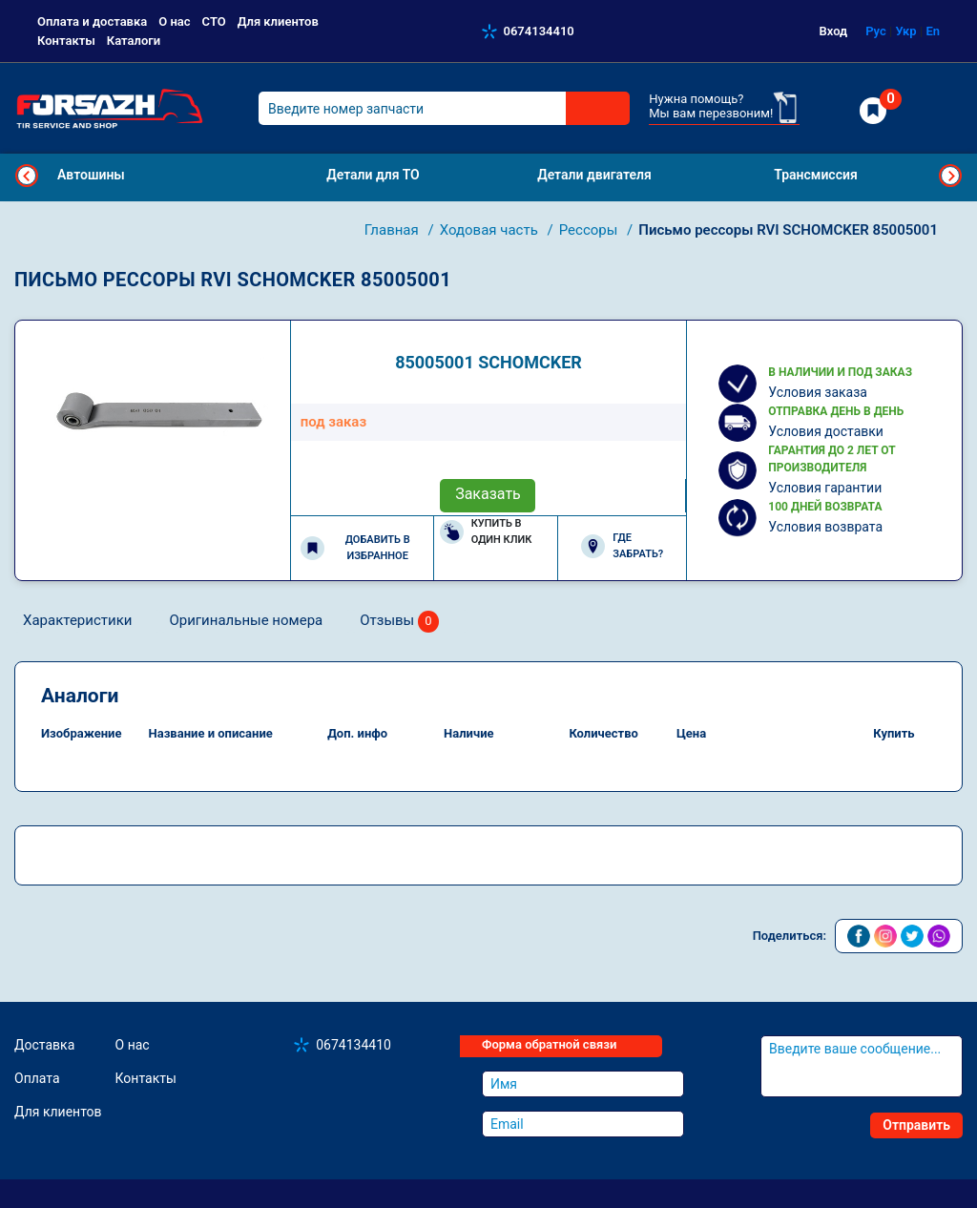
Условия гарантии (825, 487)
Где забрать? (622, 545)
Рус (875, 31)
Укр (905, 31)
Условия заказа (817, 392)
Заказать (488, 494)
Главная (393, 230)
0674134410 (539, 31)
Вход (834, 31)
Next (950, 175)
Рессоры (590, 230)
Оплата (37, 1078)
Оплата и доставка (92, 21)
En (932, 31)
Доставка (44, 1044)
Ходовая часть (491, 230)
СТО (214, 21)
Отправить (916, 1125)
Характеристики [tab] (77, 620)
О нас (174, 21)
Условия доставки (825, 431)
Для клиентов (278, 21)
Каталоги (133, 40)
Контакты (66, 40)
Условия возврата (825, 526)
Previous (26, 175)
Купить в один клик (486, 531)
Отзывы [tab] (399, 622)
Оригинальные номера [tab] (245, 620)
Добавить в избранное (355, 547)
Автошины (91, 174)
